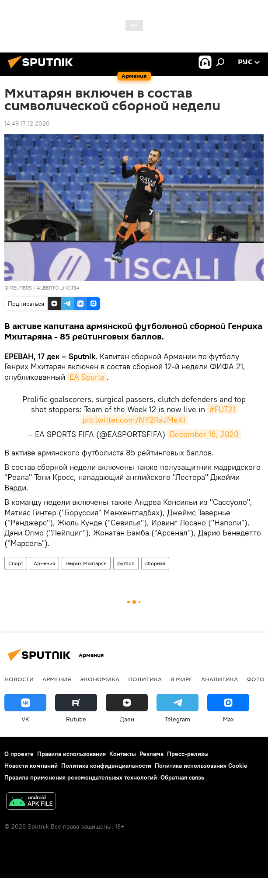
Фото (256, 679)
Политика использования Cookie (201, 766)
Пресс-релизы (188, 754)
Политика (145, 679)
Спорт (15, 563)
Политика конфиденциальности (106, 766)
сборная (155, 563)
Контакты (122, 754)
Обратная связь (182, 777)
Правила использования (71, 754)
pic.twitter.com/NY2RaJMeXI (134, 420)
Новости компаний (31, 766)
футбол (126, 563)
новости (19, 679)
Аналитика (219, 679)
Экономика (99, 679)
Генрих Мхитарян (86, 563)
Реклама (151, 754)
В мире (181, 679)
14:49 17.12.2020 (27, 123)
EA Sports (87, 377)
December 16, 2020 (204, 434)
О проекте (19, 754)
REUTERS (21, 287)
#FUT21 (222, 409)
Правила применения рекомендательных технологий (80, 777)
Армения (44, 563)
